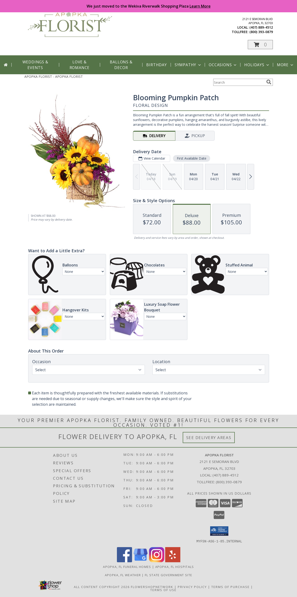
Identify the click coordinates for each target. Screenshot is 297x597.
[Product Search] (238, 82)
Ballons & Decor (121, 64)
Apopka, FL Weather (123, 575)
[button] (260, 44)
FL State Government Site (168, 575)
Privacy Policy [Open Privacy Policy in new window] (192, 586)
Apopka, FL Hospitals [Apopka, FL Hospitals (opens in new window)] (174, 566)
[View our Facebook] (124, 560)
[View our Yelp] (172, 560)
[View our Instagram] (156, 560)
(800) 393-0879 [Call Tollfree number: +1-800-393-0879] (229, 481)
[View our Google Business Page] (140, 560)
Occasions (223, 64)
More (285, 64)
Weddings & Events (35, 64)
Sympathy (188, 64)
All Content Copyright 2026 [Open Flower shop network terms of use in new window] (102, 586)
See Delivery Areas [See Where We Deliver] (208, 437)
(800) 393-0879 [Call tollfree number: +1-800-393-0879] (261, 32)
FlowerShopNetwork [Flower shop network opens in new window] (152, 586)
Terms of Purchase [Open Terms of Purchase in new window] (230, 586)
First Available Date (191, 158)
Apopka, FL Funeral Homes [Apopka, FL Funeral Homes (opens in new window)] (127, 566)
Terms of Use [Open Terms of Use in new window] (163, 590)
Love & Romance (80, 64)
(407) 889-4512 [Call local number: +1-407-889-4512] (261, 27)
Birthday (156, 64)
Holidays (257, 64)
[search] (269, 82)
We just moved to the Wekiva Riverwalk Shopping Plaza (149, 6)
